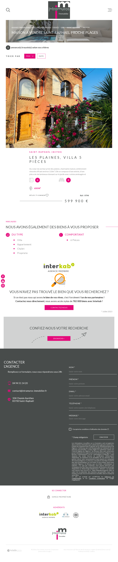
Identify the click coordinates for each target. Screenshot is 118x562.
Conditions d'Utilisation (97, 478)
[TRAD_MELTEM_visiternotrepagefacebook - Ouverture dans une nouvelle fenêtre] (3, 276)
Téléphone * (75, 403)
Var (63, 27)
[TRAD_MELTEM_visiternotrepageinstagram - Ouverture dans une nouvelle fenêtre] (3, 286)
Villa (19, 240)
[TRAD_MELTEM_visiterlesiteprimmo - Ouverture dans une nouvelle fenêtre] (65, 515)
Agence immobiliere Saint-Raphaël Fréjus (31, 27)
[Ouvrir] (8, 10)
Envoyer (104, 437)
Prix (30, 56)
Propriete (22, 253)
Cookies (92, 551)
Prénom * (74, 379)
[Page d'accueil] (59, 10)
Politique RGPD (83, 551)
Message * (74, 415)
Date (41, 56)
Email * (72, 391)
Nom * (72, 367)
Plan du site (79, 549)
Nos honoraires (69, 549)
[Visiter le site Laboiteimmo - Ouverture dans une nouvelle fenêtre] (14, 550)
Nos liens (106, 549)
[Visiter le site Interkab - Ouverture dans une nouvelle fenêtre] (49, 515)
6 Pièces (75, 240)
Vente (56, 27)
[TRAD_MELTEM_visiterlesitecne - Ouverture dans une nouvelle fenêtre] (76, 515)
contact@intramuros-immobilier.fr (29, 390)
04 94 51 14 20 (20, 383)
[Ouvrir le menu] (110, 10)
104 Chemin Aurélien (23, 399)
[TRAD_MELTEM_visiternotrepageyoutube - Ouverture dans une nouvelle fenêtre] (3, 281)
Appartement (24, 244)
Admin (99, 549)
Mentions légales (90, 549)
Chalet (20, 248)
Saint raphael (73, 27)
